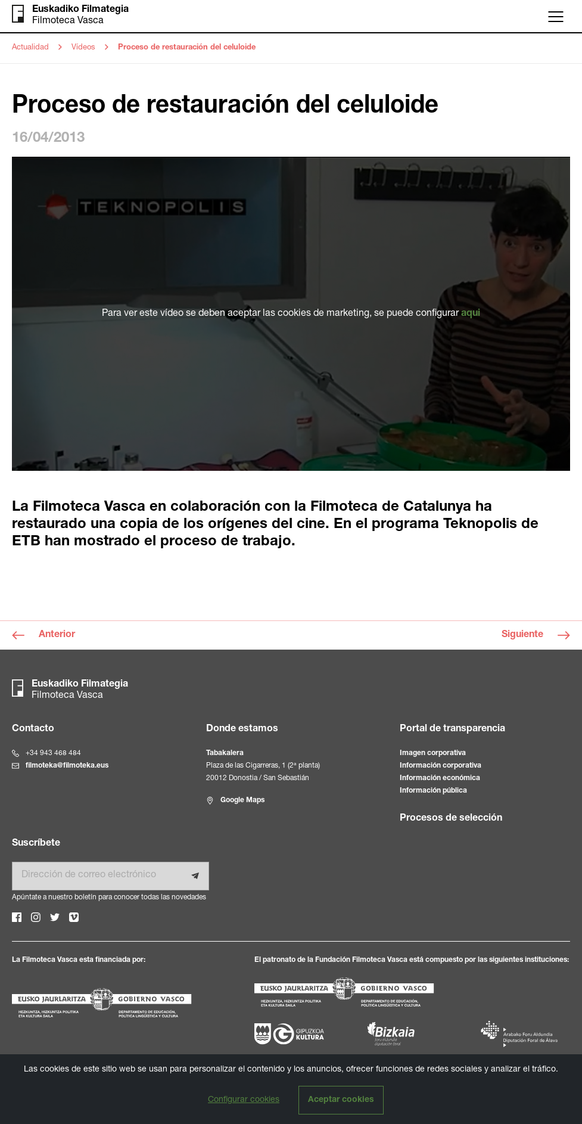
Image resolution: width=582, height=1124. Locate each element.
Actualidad (30, 48)
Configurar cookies (243, 1100)
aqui (470, 314)
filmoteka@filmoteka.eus (67, 765)
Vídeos (83, 48)
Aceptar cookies (341, 1100)
